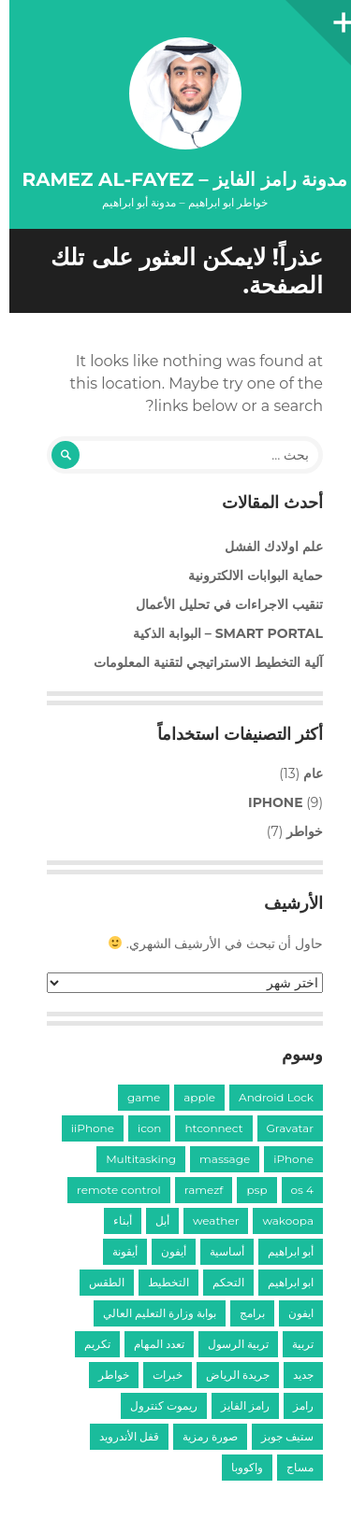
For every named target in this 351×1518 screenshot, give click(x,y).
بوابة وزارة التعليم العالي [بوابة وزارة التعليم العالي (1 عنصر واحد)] (150, 1313)
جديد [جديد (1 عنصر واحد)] (294, 1375)
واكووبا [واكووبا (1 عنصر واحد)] (238, 1467)
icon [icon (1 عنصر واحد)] (140, 1128)
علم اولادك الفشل (264, 546)
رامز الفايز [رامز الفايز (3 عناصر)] (236, 1405)
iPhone (266, 802)
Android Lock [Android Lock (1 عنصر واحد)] (266, 1097)
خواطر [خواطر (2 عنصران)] (104, 1375)
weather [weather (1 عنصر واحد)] (206, 1220)
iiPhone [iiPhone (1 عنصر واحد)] (83, 1128)
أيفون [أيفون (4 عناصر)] (164, 1251)
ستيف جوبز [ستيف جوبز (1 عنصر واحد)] (278, 1436)
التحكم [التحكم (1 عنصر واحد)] (219, 1282)
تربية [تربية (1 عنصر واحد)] (293, 1344)
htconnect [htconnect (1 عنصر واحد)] (204, 1128)
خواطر (295, 831)
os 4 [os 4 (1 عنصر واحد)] (293, 1190)
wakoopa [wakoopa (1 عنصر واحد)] (278, 1220)
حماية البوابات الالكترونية (246, 575)
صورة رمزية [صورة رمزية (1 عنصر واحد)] (200, 1436)
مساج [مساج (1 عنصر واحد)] (290, 1467)
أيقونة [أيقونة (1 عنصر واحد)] (115, 1251)
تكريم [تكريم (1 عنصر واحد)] (88, 1344)
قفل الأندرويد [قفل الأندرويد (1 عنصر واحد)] (120, 1436)
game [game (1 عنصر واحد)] (134, 1097)
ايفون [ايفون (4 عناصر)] (291, 1313)
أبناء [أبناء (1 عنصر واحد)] (113, 1220)
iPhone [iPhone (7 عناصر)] (284, 1159)
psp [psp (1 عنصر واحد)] (247, 1190)
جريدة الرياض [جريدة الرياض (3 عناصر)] (228, 1375)
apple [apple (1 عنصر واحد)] (190, 1097)
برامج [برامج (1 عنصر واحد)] (243, 1313)
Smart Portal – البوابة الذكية (219, 633)
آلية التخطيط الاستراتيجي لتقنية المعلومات (199, 662)
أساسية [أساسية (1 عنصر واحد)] (217, 1251)
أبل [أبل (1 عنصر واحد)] (153, 1220)
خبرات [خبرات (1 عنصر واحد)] (158, 1375)
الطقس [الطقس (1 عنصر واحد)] (97, 1282)
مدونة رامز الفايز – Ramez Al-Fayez (176, 179)
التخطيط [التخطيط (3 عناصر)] (159, 1282)
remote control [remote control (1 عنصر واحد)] (109, 1190)
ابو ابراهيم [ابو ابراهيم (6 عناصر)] (281, 1282)
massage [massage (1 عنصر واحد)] (215, 1159)
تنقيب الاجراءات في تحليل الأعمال (220, 604)
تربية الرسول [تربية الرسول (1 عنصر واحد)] (228, 1344)
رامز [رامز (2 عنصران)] (294, 1405)
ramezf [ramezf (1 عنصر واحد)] (194, 1190)
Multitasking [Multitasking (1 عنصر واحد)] (131, 1159)
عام (304, 773)
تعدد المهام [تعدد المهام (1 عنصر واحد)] (149, 1344)
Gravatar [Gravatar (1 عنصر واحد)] (280, 1128)
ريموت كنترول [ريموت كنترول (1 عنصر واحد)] (154, 1405)
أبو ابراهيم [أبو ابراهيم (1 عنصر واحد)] (281, 1251)
